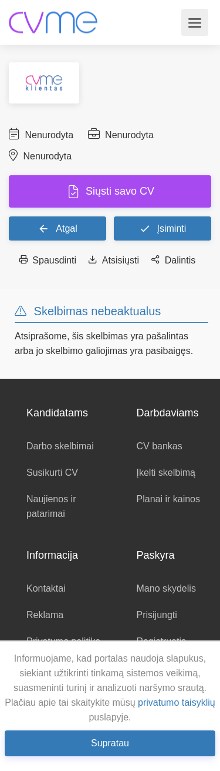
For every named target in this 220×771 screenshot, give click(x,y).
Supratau (110, 743)
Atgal (57, 228)
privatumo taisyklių (176, 702)
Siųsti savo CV (118, 191)
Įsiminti (162, 228)
